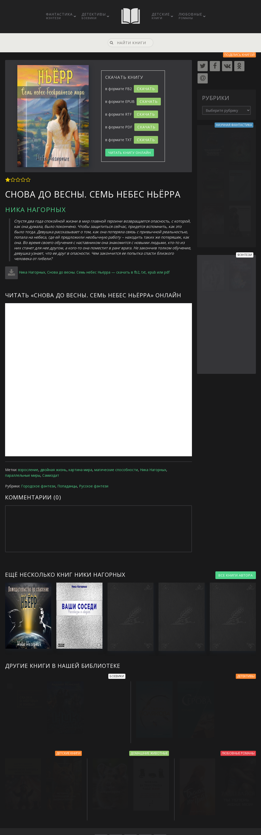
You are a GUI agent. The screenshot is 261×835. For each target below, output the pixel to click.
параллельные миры (22, 475)
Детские (161, 16)
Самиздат (50, 475)
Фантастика (59, 16)
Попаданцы (67, 486)
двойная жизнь (53, 469)
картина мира (80, 469)
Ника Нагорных (35, 209)
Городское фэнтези (38, 486)
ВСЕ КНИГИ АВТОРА (235, 575)
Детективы (94, 16)
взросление (28, 469)
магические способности (116, 469)
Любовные (190, 16)
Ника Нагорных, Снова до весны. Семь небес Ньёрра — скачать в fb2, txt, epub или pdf (94, 272)
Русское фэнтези (93, 486)
